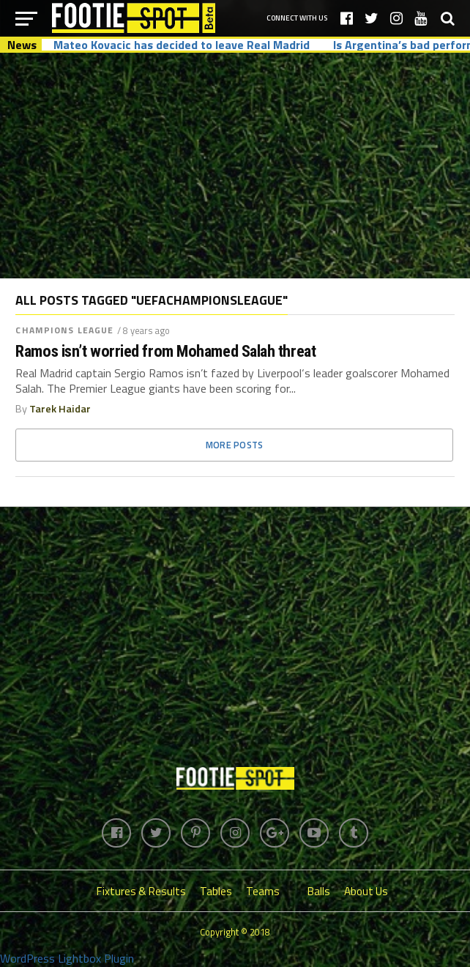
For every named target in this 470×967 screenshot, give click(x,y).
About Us (366, 891)
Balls (318, 891)
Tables (216, 891)
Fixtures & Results (141, 891)
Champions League (64, 330)
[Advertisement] (235, 164)
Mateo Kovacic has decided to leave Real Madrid (181, 44)
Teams (263, 891)
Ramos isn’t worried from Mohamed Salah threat (165, 351)
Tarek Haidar (60, 409)
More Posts (235, 444)
